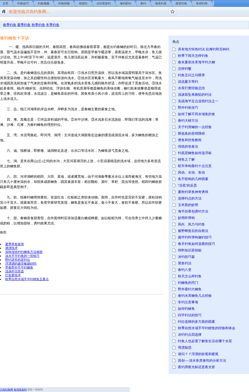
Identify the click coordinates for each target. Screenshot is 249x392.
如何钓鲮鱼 (186, 309)
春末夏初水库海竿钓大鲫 (196, 62)
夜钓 (143, 3)
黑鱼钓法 (184, 263)
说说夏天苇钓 (188, 82)
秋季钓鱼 (38, 25)
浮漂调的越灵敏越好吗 (20, 263)
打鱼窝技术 (13, 275)
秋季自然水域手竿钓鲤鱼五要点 (27, 279)
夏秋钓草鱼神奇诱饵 (193, 192)
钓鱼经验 (64, 3)
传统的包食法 (188, 146)
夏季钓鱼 (24, 25)
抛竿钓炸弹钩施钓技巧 (195, 237)
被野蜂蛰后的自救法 (193, 231)
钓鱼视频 (43, 3)
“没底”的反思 (187, 185)
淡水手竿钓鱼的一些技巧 (22, 255)
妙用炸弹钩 (186, 218)
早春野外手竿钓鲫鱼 (19, 267)
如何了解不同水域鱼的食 (196, 114)
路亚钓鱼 (181, 3)
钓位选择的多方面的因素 (196, 322)
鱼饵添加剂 (20, 389)
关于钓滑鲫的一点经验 (195, 127)
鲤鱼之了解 (186, 159)
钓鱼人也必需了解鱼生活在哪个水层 (205, 341)
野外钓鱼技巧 (188, 107)
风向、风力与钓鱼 (191, 224)
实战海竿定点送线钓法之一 (198, 101)
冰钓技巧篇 (186, 257)
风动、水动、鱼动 (191, 172)
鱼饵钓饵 (202, 3)
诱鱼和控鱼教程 (190, 140)
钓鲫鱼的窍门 (188, 283)
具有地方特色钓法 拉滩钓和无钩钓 (204, 49)
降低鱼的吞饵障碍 (191, 133)
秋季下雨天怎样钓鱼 (193, 56)
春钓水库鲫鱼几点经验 (195, 296)
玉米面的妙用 (188, 205)
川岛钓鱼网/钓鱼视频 (4, 11)
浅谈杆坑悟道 (14, 271)
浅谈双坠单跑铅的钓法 (195, 95)
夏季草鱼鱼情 (14, 244)
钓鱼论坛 (172, 11)
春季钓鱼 (9, 25)
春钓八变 (184, 270)
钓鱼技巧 (23, 3)
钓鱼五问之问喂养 (191, 75)
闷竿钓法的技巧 (190, 315)
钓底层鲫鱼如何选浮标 (195, 153)
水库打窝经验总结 (191, 88)
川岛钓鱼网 (6, 389)
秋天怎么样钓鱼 (190, 276)
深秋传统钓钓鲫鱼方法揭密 (24, 251)
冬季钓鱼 (52, 25)
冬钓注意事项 (188, 302)
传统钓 (83, 3)
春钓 (33, 125)
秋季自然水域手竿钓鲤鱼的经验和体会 (206, 328)
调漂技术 (11, 248)
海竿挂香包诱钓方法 (193, 211)
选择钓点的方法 (190, 198)
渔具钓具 (161, 3)
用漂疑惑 (184, 347)
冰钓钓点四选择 (190, 334)
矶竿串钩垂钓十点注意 (195, 166)
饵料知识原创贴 (190, 250)
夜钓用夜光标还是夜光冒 (196, 367)
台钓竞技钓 (103, 3)
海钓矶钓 (125, 3)
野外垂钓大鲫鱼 (190, 289)
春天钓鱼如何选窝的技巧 (196, 244)
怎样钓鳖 (184, 69)
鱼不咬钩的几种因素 (193, 179)
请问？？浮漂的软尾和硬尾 (198, 354)
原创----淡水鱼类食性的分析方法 (202, 360)
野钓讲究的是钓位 (17, 259)
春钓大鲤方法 (188, 120)
